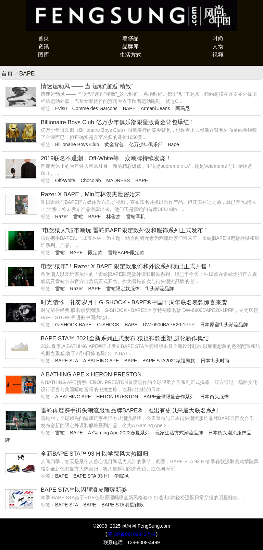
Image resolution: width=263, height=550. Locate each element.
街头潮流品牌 (159, 288)
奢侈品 (130, 38)
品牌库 (130, 46)
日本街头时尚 (215, 360)
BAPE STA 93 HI (91, 476)
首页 (43, 38)
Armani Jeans (155, 108)
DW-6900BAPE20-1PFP (169, 324)
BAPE (129, 108)
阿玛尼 (182, 108)
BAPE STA (66, 360)
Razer (61, 216)
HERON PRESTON (117, 396)
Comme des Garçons (94, 108)
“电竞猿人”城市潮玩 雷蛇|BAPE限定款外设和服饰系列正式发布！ (125, 230)
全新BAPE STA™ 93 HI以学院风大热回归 (94, 453)
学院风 (121, 476)
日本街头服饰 (214, 396)
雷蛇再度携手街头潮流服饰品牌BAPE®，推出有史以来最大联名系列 (129, 410)
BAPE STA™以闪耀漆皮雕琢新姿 (84, 490)
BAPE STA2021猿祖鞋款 (169, 360)
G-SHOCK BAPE (73, 324)
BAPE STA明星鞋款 (122, 504)
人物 (217, 46)
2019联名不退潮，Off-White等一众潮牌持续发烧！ (106, 158)
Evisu (61, 108)
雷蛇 (78, 216)
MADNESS (118, 180)
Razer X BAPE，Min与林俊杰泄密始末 (91, 194)
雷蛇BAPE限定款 (126, 252)
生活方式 (130, 55)
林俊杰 (113, 216)
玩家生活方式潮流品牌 (179, 432)
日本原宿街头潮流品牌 (224, 324)
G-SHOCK (108, 324)
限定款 (95, 252)
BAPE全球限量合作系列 (169, 396)
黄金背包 (114, 144)
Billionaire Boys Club (77, 144)
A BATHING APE (101, 360)
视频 (217, 55)
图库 (43, 55)
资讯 (43, 46)
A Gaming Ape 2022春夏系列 (119, 432)
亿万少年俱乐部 (146, 144)
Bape (173, 144)
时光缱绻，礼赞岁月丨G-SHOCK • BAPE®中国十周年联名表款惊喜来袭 (134, 302)
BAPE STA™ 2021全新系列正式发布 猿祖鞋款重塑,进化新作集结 (125, 338)
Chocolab (90, 180)
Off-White (65, 180)
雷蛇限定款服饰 (123, 288)
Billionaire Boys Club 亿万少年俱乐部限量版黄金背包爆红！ (118, 122)
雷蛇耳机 (135, 216)
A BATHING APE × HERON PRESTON (91, 374)
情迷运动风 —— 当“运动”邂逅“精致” (87, 86)
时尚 (217, 38)
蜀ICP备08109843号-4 (131, 534)
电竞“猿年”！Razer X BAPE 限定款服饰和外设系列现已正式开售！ (127, 266)
